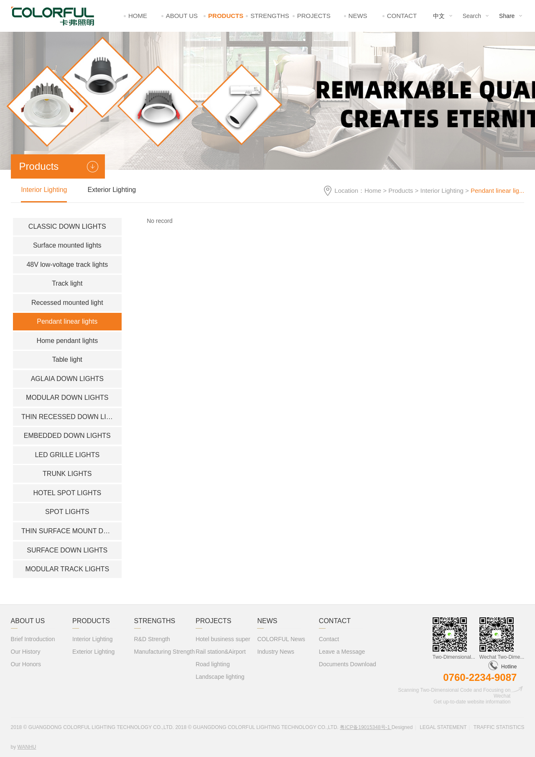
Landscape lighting (220, 676)
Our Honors (26, 664)
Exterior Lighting (112, 189)
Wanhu (27, 747)
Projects (314, 15)
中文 (439, 16)
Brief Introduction (33, 639)
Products (225, 15)
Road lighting (213, 664)
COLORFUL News (281, 639)
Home (137, 15)
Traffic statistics (499, 727)
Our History (26, 651)
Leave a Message (342, 651)
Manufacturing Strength (164, 651)
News (358, 15)
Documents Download (347, 664)
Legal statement (443, 727)
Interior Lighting (441, 190)
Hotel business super (223, 639)
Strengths (269, 15)
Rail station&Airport (221, 651)
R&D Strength (152, 639)
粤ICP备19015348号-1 (365, 727)
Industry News (275, 651)
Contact (402, 15)
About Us (182, 15)
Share (507, 16)
